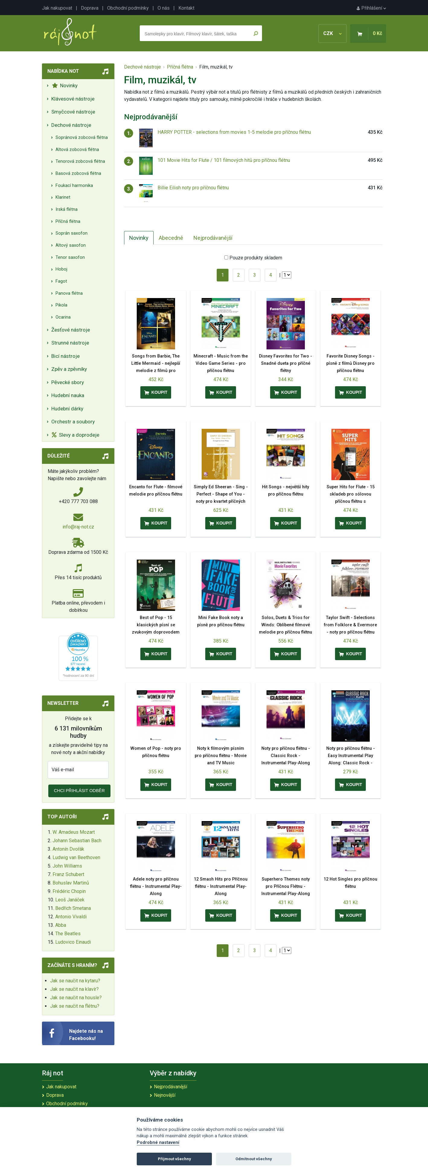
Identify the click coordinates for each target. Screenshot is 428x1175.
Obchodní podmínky (128, 8)
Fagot (61, 281)
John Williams (67, 866)
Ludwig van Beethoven (76, 857)
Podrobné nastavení (158, 1142)
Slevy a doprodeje (75, 435)
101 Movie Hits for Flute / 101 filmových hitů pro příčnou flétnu (224, 160)
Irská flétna (67, 209)
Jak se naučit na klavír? (74, 989)
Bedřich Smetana (73, 908)
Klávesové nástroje (72, 99)
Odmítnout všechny (253, 1159)
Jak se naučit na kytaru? (75, 981)
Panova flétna (69, 293)
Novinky (65, 85)
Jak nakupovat (57, 8)
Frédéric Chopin (69, 891)
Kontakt (186, 8)
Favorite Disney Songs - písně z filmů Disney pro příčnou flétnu (350, 363)
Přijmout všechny (174, 1159)
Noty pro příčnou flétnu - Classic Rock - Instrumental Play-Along (285, 756)
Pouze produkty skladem (255, 258)
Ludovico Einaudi (73, 942)
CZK (332, 33)
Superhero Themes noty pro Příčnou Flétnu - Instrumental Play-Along (285, 886)
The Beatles (68, 933)
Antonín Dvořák (68, 849)
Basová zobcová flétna (78, 173)
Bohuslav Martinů (71, 883)
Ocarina (63, 317)
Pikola (61, 305)
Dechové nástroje (71, 125)
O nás (164, 8)
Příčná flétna (68, 221)
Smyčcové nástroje (73, 112)
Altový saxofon (71, 245)
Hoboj (61, 269)
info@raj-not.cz (78, 527)
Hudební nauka (67, 395)
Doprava (89, 8)
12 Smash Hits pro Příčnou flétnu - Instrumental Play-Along (221, 886)
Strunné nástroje (70, 343)
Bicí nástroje (65, 356)
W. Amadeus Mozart (74, 832)
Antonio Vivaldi (71, 917)
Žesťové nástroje (70, 330)
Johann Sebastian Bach (77, 840)
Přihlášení (371, 8)
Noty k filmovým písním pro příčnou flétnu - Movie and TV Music (221, 756)
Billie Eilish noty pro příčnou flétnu (193, 188)
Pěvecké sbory (67, 382)
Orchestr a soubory (73, 422)
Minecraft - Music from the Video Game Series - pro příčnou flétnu (220, 363)
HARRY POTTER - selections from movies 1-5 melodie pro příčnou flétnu (234, 132)
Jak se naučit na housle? (76, 997)
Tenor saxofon (70, 257)
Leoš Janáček (70, 900)
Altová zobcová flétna (77, 149)
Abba (60, 925)
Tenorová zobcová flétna (80, 161)
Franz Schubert (68, 874)
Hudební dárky (67, 409)
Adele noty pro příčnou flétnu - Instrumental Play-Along (156, 886)
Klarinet (63, 197)
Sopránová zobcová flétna (82, 137)
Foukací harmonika (74, 185)
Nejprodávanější (212, 238)
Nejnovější (164, 1095)
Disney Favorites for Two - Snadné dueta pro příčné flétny (285, 363)
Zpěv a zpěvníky (69, 369)
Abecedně (171, 238)
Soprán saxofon (72, 233)
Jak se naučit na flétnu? (74, 1006)
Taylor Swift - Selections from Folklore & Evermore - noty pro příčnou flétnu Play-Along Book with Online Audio (350, 632)
